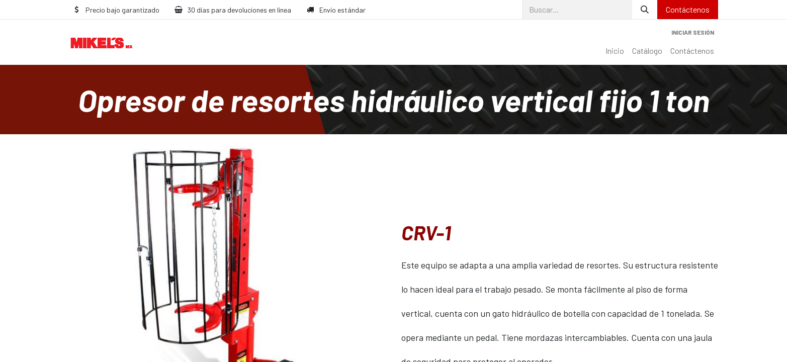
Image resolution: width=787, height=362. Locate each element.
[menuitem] (614, 51)
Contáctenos (688, 9)
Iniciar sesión (692, 32)
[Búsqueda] (644, 9)
